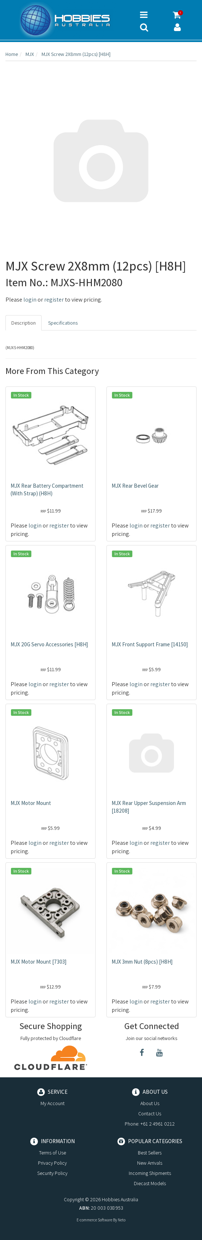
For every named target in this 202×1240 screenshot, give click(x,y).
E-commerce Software (94, 1219)
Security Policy (52, 1173)
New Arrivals (149, 1163)
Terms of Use (52, 1152)
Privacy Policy (52, 1163)
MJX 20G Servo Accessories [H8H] (49, 644)
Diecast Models (150, 1183)
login (29, 299)
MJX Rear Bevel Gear (135, 485)
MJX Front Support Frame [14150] (150, 644)
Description (23, 323)
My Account (52, 1103)
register (54, 299)
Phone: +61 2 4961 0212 (150, 1123)
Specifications (63, 323)
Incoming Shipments (150, 1173)
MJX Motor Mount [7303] (38, 961)
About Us (149, 1103)
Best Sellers (150, 1152)
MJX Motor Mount (31, 802)
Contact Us (149, 1113)
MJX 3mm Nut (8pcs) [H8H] (142, 961)
